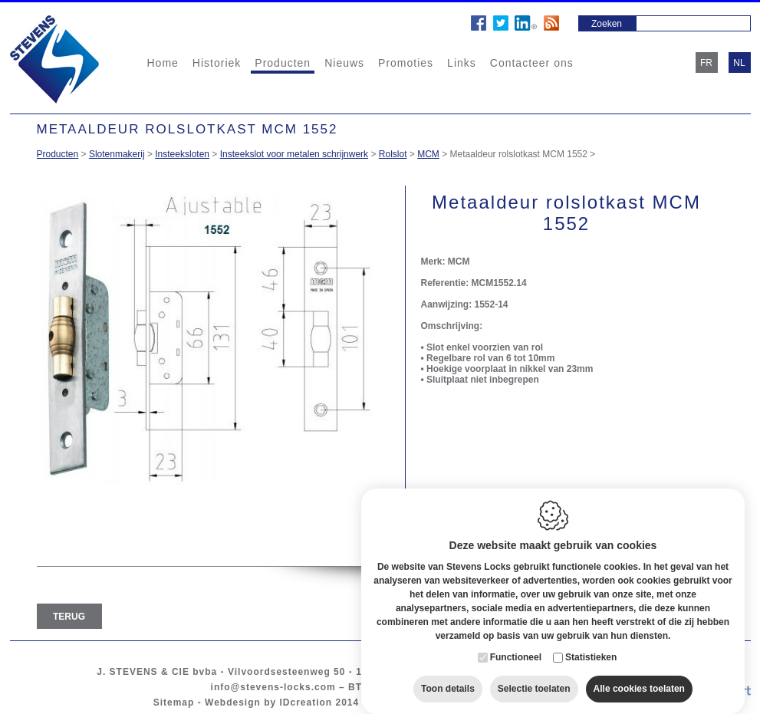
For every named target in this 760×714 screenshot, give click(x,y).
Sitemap (174, 702)
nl (739, 63)
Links (461, 63)
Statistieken (591, 642)
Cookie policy (404, 702)
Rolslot (393, 154)
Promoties (405, 63)
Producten (283, 63)
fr (706, 63)
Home (163, 63)
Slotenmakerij (117, 154)
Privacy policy (486, 702)
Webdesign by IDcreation (268, 702)
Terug (69, 616)
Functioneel (515, 642)
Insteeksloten (182, 154)
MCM (428, 154)
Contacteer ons (532, 63)
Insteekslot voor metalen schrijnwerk (294, 154)
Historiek (216, 63)
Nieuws (344, 63)
